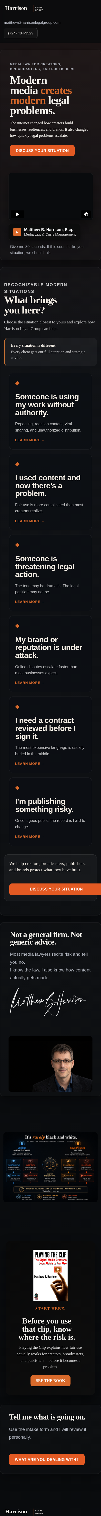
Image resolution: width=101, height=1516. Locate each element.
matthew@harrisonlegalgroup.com (32, 22)
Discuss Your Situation (42, 151)
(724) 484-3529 (20, 33)
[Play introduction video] (44, 232)
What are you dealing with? (47, 1460)
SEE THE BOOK (50, 1381)
